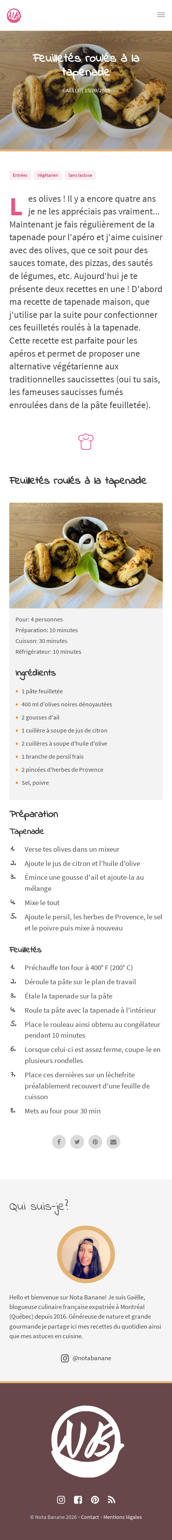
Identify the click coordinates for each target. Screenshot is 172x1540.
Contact (90, 1516)
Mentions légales (122, 1516)
